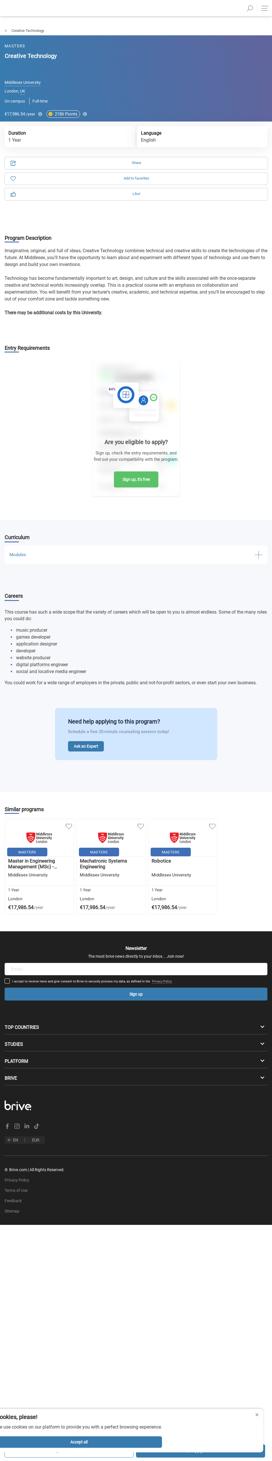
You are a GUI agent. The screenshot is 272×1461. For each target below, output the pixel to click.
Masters (6, 30)
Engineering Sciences (42, 30)
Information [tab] (197, 61)
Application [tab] (74, 61)
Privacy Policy (181, 913)
